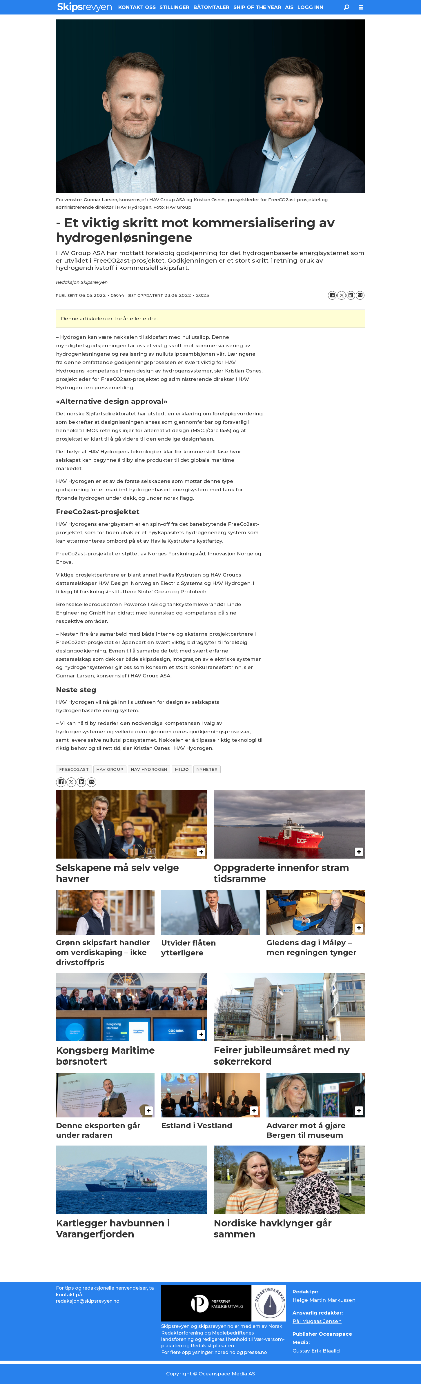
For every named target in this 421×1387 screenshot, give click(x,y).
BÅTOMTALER (211, 7)
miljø (182, 769)
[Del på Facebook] (332, 295)
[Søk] (346, 7)
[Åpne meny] (361, 7)
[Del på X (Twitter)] (341, 295)
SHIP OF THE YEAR (257, 7)
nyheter (206, 769)
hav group (109, 769)
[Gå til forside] (84, 7)
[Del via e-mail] (360, 295)
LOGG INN (310, 7)
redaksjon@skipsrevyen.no (87, 1301)
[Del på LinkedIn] (350, 295)
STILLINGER (174, 7)
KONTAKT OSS (137, 7)
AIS (289, 7)
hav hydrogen (149, 769)
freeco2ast (74, 769)
